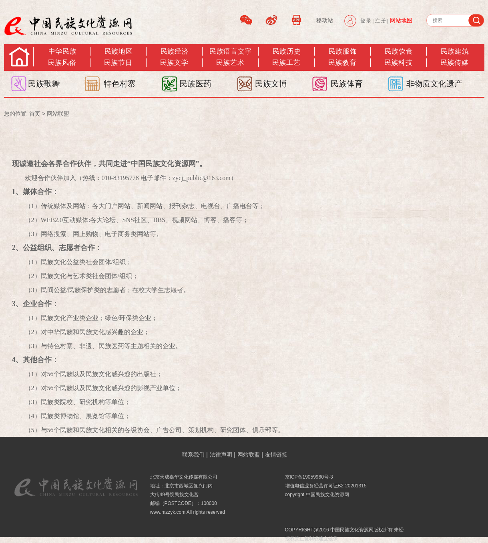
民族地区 (118, 51)
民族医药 (195, 83)
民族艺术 (230, 62)
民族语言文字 (230, 51)
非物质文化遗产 (434, 83)
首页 (34, 113)
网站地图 (401, 20)
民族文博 (271, 83)
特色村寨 (120, 83)
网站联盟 (58, 113)
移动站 (324, 20)
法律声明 (221, 454)
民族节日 (118, 62)
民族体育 (347, 83)
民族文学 (174, 62)
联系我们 (193, 454)
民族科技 (398, 62)
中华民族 (62, 51)
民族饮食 (399, 51)
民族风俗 (62, 62)
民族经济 (175, 51)
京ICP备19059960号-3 (309, 477)
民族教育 (342, 62)
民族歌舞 (44, 83)
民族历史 (287, 51)
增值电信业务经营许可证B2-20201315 (326, 486)
